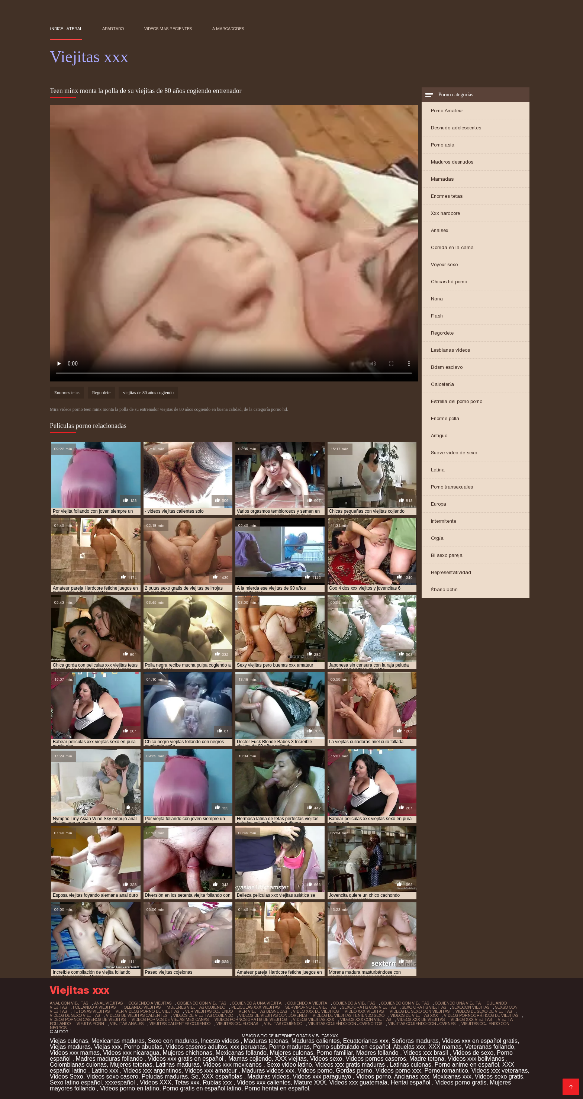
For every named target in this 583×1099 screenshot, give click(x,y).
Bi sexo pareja (447, 555)
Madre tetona (426, 1059)
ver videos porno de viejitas (147, 1011)
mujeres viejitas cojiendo (196, 1007)
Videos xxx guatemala (358, 1082)
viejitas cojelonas (237, 1023)
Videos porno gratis (461, 1082)
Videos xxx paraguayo (323, 1076)
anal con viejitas (69, 1003)
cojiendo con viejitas (405, 1003)
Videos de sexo (473, 1053)
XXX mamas (444, 1047)
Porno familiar (334, 1053)
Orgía (437, 538)
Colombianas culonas (78, 1064)
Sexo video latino (289, 1064)
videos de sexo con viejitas (420, 1011)
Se (195, 1076)
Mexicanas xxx (451, 1076)
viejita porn (90, 1023)
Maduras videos (268, 1076)
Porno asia (442, 145)
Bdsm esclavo (447, 367)
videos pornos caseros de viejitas (88, 1019)
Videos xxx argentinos (152, 1070)
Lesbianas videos (450, 350)
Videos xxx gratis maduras (351, 1064)
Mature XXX (310, 1082)
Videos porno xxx (398, 1070)
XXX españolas (223, 1076)
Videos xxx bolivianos (477, 1059)
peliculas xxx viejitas (255, 1007)
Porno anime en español (467, 1064)
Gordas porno (354, 1070)
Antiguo (439, 435)
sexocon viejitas (470, 1007)
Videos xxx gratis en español (186, 1059)
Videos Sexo (66, 1076)
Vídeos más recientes (168, 28)
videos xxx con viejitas (365, 1019)
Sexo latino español (76, 1082)
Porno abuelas (143, 1047)
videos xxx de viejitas (421, 1019)
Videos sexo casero (112, 1076)
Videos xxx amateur (212, 1070)
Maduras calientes (316, 1041)
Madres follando (378, 1053)
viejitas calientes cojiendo (179, 1023)
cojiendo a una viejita (256, 1003)
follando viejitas (141, 1007)
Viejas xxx (107, 1047)
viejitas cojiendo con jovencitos (345, 1023)
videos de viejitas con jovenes (273, 1015)
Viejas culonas (69, 1041)
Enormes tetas (447, 196)
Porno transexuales (452, 487)
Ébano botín (444, 589)
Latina (438, 470)
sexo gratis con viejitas (369, 1007)
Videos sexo (326, 1059)
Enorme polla (445, 418)
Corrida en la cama (452, 247)
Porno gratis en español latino (201, 1088)
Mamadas (442, 179)
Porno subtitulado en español (351, 1047)
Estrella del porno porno (456, 401)
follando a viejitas (94, 1007)
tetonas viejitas (91, 1011)
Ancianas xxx (411, 1076)
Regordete (442, 333)
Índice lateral (66, 28)
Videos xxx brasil (426, 1053)
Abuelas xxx (409, 1047)
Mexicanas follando (241, 1053)
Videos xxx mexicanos (233, 1064)
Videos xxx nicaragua (131, 1053)
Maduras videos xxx (268, 1070)
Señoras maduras (415, 1041)
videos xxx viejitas (471, 1019)
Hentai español (411, 1082)
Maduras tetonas (266, 1041)
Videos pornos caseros (375, 1059)
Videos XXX (155, 1082)
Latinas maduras (178, 1064)
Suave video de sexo (454, 452)
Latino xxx (105, 1070)
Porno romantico (446, 1070)
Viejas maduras (70, 1047)
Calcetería (442, 384)
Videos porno (314, 1070)
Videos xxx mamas (75, 1053)
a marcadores (228, 28)
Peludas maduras (165, 1076)
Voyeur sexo (444, 264)
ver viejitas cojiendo (209, 1011)
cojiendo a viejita (307, 1003)
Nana (437, 299)
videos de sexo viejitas (75, 1015)
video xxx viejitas (364, 1011)
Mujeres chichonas (187, 1053)
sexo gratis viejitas (424, 1007)
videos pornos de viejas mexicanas (170, 1019)
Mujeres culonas (291, 1053)
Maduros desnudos (452, 162)
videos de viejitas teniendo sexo (348, 1015)
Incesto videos (221, 1041)
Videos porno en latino (129, 1088)
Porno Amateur (447, 110)
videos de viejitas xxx (414, 1015)
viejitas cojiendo (283, 1023)
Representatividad (451, 572)
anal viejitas (108, 1003)
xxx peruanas (248, 1047)
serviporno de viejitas (311, 1007)
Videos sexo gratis (499, 1076)
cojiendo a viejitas (354, 1003)
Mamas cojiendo (250, 1059)
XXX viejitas (290, 1059)
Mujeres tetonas (131, 1064)
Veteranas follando (489, 1047)
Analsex (439, 230)
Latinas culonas (410, 1064)
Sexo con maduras (172, 1041)
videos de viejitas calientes (136, 1015)
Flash (437, 316)
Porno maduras (289, 1047)
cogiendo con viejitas (201, 1003)
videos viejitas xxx (313, 1019)
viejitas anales (127, 1023)
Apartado (113, 28)
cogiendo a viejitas (150, 1003)
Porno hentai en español (277, 1088)
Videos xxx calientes (264, 1082)
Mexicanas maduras (118, 1041)
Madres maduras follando (109, 1059)
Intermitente (443, 521)
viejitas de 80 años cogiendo (148, 392)
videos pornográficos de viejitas (481, 1015)
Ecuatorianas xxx (366, 1041)
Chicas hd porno (449, 281)
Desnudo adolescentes (456, 127)
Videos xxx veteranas (499, 1070)
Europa (438, 504)
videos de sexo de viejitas (483, 1011)
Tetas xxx (187, 1082)
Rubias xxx (218, 1082)
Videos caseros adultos (196, 1047)
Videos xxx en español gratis (480, 1041)
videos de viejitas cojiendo (203, 1015)
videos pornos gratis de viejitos (251, 1019)
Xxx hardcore (445, 213)
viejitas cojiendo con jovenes (421, 1023)
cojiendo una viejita (458, 1003)
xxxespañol (121, 1082)
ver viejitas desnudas (263, 1011)
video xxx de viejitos (316, 1011)
